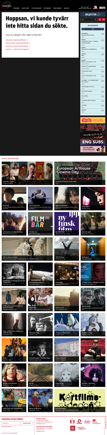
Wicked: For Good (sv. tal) (89, 62)
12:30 (83, 51)
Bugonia (84, 110)
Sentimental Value (87, 71)
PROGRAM (16, 8)
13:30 (83, 68)
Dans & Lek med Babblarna (89, 49)
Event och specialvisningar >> (18, 46)
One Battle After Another (89, 100)
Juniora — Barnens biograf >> (17, 49)
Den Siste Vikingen (87, 91)
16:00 (83, 84)
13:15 (83, 63)
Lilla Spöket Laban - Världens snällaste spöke (90, 42)
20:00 (83, 107)
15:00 (83, 73)
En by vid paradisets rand (89, 75)
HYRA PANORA (57, 8)
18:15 (83, 98)
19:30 (83, 102)
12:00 (83, 37)
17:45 (83, 93)
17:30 (83, 88)
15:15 (83, 77)
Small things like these (88, 86)
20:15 (83, 111)
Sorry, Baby (85, 96)
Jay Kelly (84, 105)
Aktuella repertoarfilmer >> (17, 40)
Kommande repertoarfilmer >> (18, 43)
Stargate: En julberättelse (89, 66)
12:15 (83, 45)
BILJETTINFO (25, 8)
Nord (83, 55)
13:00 (83, 57)
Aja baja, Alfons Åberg (88, 35)
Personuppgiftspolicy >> (7, 426)
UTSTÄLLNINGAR (36, 8)
